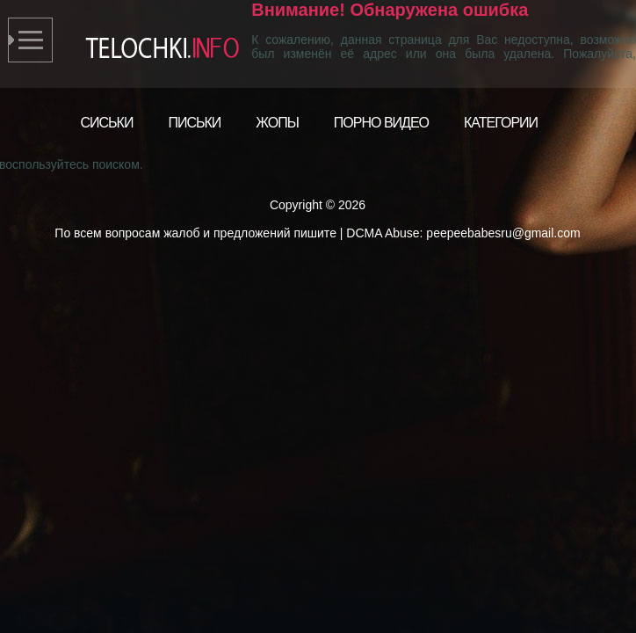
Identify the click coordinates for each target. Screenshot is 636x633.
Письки (194, 122)
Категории (501, 122)
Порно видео (381, 122)
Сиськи (107, 122)
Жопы (277, 122)
